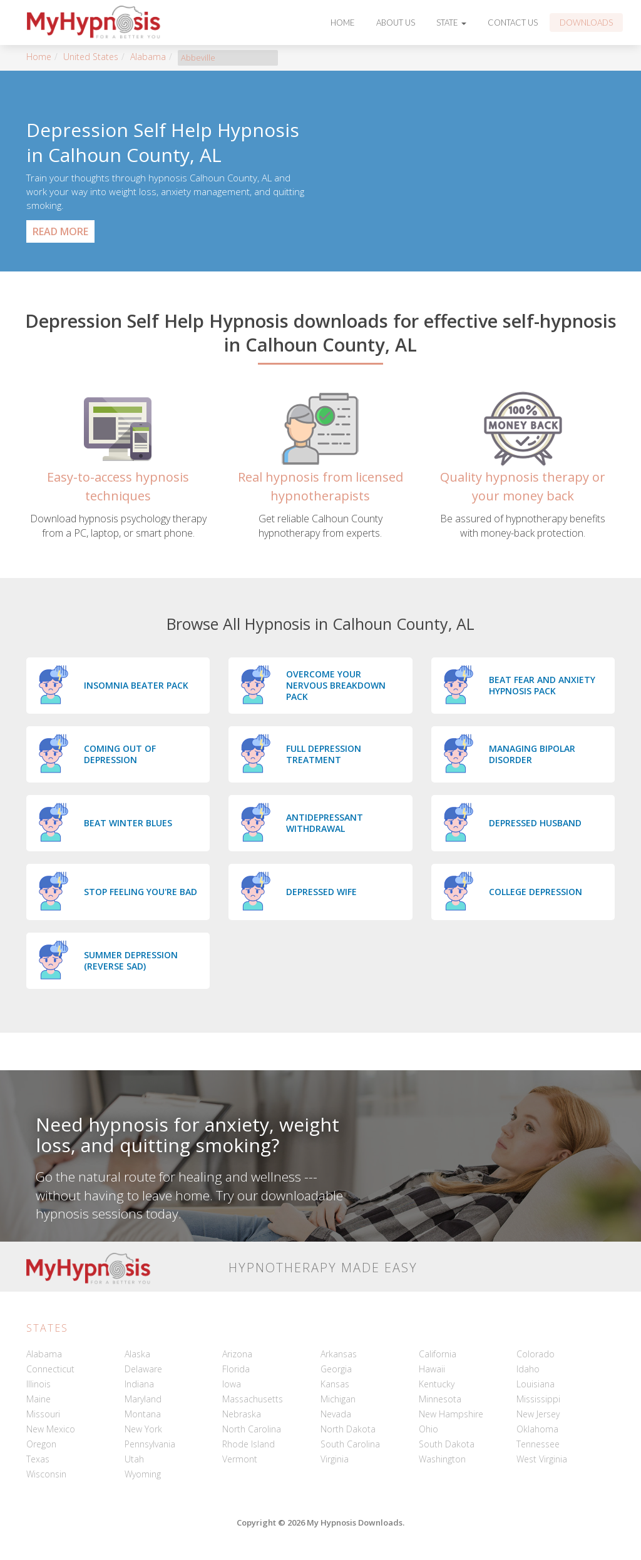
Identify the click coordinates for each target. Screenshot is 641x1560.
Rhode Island (248, 1444)
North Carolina (251, 1429)
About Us (395, 23)
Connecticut (50, 1369)
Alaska (137, 1354)
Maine (38, 1399)
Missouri (43, 1414)
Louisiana (535, 1384)
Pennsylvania (150, 1444)
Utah (134, 1459)
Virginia (334, 1459)
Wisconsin (46, 1474)
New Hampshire (451, 1414)
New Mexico (50, 1429)
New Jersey (538, 1414)
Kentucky (436, 1384)
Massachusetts (252, 1399)
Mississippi (538, 1399)
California (437, 1354)
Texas (37, 1459)
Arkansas (338, 1354)
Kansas (334, 1384)
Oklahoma (537, 1429)
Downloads (586, 23)
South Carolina (350, 1444)
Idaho (528, 1369)
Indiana (139, 1384)
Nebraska (241, 1414)
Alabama (148, 57)
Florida (236, 1369)
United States (90, 57)
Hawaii (432, 1369)
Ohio (428, 1429)
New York (143, 1429)
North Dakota (348, 1429)
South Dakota (446, 1444)
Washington (442, 1459)
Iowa (231, 1384)
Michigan (338, 1399)
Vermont (239, 1459)
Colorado (535, 1354)
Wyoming (143, 1474)
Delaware (143, 1369)
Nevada (335, 1414)
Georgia (336, 1369)
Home (343, 23)
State (451, 23)
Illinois (38, 1384)
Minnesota (440, 1399)
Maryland (143, 1399)
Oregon (41, 1444)
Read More (60, 231)
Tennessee (538, 1444)
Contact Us (513, 23)
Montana (143, 1414)
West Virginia (541, 1459)
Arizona (237, 1354)
